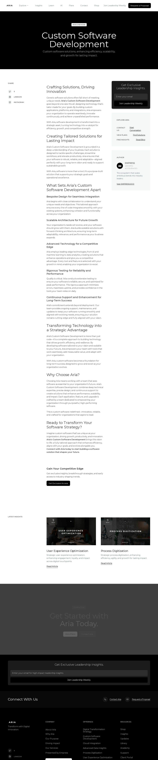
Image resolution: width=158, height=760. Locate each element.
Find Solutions (139, 135)
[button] (24, 5)
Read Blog (140, 140)
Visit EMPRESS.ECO (125, 184)
